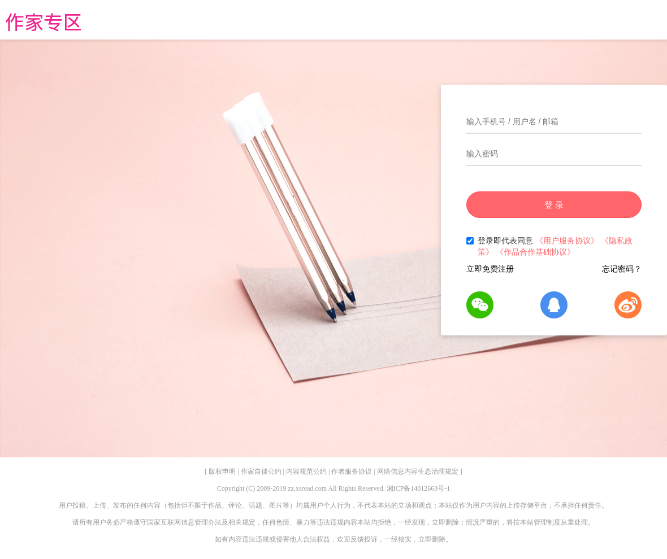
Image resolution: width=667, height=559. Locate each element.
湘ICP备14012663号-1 (419, 488)
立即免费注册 (490, 268)
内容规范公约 (306, 471)
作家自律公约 (261, 471)
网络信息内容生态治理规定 (417, 471)
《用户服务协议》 (567, 240)
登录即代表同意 (549, 246)
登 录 (554, 204)
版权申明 (222, 471)
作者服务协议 (351, 471)
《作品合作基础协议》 (535, 251)
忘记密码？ (622, 268)
